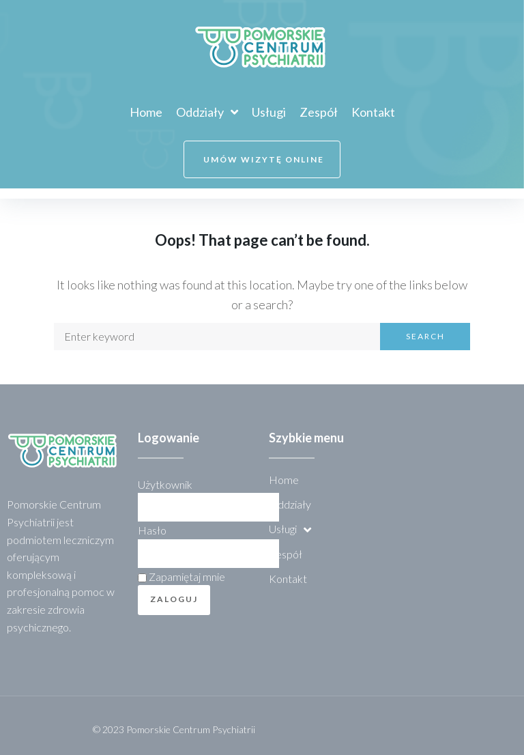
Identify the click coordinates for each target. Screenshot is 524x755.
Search (425, 336)
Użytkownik (165, 484)
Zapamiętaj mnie (181, 576)
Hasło (152, 530)
